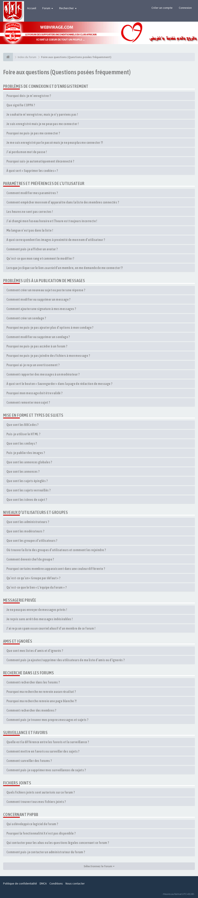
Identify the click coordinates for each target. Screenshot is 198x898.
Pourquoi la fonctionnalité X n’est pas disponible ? (41, 833)
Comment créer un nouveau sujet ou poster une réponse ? (45, 290)
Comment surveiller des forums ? (29, 761)
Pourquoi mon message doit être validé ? (34, 393)
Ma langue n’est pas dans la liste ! (29, 230)
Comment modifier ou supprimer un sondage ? (38, 337)
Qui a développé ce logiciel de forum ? (32, 824)
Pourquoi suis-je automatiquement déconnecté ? (40, 161)
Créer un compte (162, 8)
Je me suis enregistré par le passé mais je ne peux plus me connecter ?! (54, 142)
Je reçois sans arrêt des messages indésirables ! (39, 619)
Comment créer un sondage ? (26, 318)
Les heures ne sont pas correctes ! (29, 211)
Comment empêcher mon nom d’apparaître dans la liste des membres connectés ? (62, 202)
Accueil (31, 8)
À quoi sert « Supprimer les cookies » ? (32, 170)
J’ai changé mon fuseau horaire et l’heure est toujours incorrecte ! (51, 221)
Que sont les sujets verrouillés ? (28, 490)
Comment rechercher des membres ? (31, 710)
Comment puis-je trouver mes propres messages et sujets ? (47, 720)
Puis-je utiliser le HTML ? (23, 434)
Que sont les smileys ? (21, 443)
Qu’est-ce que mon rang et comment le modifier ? (40, 258)
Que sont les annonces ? (22, 471)
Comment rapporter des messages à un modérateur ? (42, 374)
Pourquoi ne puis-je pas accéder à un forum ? (36, 346)
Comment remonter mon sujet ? (28, 402)
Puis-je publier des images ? (25, 453)
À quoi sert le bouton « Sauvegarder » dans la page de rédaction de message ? (59, 384)
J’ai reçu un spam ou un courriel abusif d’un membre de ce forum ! (50, 628)
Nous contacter (75, 883)
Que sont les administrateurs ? (27, 522)
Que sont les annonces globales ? (29, 462)
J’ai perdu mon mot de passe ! (26, 152)
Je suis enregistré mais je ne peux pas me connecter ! (42, 124)
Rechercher (68, 8)
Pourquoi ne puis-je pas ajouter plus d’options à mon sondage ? (49, 327)
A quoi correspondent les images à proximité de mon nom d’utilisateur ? (55, 240)
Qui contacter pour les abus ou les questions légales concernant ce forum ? (57, 843)
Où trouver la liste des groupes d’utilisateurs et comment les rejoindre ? (56, 550)
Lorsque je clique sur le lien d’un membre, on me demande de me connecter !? (64, 268)
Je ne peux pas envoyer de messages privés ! (36, 609)
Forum (47, 8)
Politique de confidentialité (20, 883)
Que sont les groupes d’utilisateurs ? (31, 540)
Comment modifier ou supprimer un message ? (38, 299)
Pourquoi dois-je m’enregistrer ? (28, 96)
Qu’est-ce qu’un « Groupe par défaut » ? (33, 578)
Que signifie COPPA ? (20, 105)
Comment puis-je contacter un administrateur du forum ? (45, 852)
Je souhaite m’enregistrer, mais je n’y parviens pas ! (42, 114)
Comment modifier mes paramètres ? (32, 193)
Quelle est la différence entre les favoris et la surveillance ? (47, 742)
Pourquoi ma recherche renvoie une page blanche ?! (41, 701)
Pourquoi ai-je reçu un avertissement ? (32, 365)
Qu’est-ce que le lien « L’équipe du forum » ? (36, 587)
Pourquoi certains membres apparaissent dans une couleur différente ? (55, 569)
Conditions (56, 883)
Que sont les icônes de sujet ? (26, 499)
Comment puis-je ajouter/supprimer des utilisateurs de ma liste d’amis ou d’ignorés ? (65, 660)
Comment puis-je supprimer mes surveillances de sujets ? (46, 770)
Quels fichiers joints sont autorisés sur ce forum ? (40, 792)
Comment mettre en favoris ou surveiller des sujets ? (42, 751)
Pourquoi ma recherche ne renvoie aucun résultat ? (41, 691)
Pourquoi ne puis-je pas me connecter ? (33, 133)
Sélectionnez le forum (99, 866)
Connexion (185, 8)
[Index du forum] (8, 57)
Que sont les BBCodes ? (22, 425)
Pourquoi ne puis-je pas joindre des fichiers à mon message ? (48, 355)
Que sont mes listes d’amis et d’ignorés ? (34, 650)
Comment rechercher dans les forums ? (33, 682)
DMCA (43, 883)
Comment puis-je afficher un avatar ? (32, 249)
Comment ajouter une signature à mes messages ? (41, 309)
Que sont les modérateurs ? (25, 531)
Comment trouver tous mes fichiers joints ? (36, 802)
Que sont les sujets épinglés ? (27, 481)
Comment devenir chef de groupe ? (30, 559)
